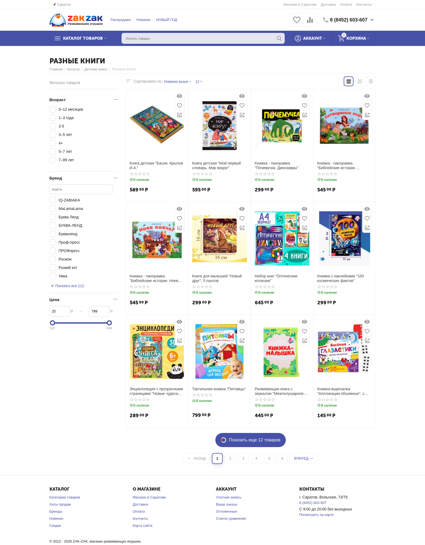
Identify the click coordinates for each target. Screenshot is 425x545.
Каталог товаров (83, 38)
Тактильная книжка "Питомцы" (219, 389)
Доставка (328, 4)
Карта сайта (142, 526)
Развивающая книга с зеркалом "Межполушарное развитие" (279, 391)
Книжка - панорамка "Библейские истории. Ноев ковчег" (154, 278)
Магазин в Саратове (300, 4)
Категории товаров (64, 497)
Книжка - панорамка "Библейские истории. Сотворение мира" (336, 165)
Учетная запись (228, 497)
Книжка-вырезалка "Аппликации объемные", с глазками (341, 391)
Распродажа (121, 20)
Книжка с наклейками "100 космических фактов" (340, 278)
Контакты (363, 4)
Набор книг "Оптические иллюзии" (276, 278)
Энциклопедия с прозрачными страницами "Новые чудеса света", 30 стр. (156, 391)
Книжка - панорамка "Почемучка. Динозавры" (277, 165)
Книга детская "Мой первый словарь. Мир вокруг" (216, 165)
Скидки (55, 526)
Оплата (346, 4)
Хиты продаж (60, 504)
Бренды (55, 511)
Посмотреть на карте (316, 515)
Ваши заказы (226, 504)
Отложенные (226, 511)
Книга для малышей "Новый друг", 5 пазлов (217, 278)
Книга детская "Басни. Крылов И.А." (156, 165)
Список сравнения (231, 518)
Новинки (143, 20)
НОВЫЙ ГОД (166, 20)
